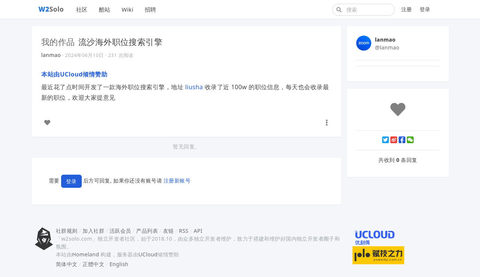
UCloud (148, 254)
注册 (406, 9)
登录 (425, 9)
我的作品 (58, 41)
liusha (194, 87)
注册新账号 (177, 180)
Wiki (127, 9)
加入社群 (93, 230)
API (198, 230)
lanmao (51, 54)
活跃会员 (120, 230)
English (119, 264)
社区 (82, 9)
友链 (168, 230)
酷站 (105, 9)
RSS (183, 230)
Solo (51, 8)
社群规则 (67, 230)
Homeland (85, 254)
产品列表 (147, 230)
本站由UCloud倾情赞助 (74, 74)
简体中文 (67, 264)
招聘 (150, 9)
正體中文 (93, 264)
